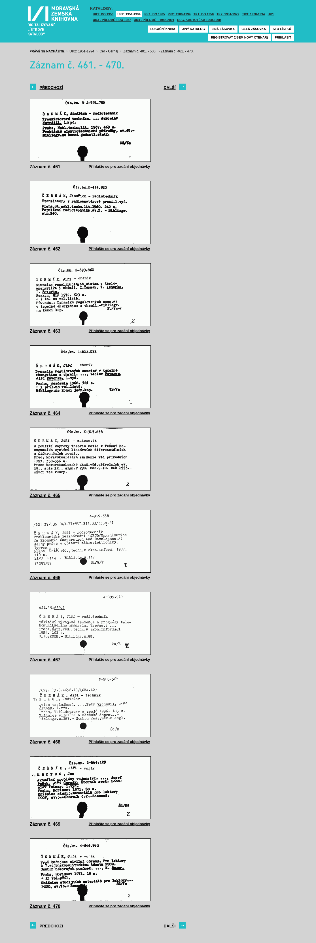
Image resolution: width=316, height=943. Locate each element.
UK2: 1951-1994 (128, 14)
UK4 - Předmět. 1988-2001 (154, 20)
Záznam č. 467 (45, 659)
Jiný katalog (193, 29)
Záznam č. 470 (45, 906)
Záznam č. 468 (45, 742)
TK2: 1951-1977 (228, 14)
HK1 (271, 14)
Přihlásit (283, 37)
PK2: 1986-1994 (179, 14)
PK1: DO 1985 (155, 14)
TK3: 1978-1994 (253, 14)
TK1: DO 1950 (204, 14)
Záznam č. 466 (45, 577)
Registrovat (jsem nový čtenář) (239, 37)
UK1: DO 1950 (103, 14)
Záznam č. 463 (45, 331)
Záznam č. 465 (45, 495)
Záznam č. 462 (45, 249)
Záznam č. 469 (45, 824)
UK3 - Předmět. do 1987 (112, 20)
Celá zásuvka (253, 29)
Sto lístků (282, 29)
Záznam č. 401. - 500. (139, 51)
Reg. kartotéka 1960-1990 (199, 20)
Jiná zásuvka (223, 29)
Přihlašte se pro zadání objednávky (119, 166)
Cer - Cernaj (108, 51)
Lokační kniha (162, 29)
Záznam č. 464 (45, 413)
